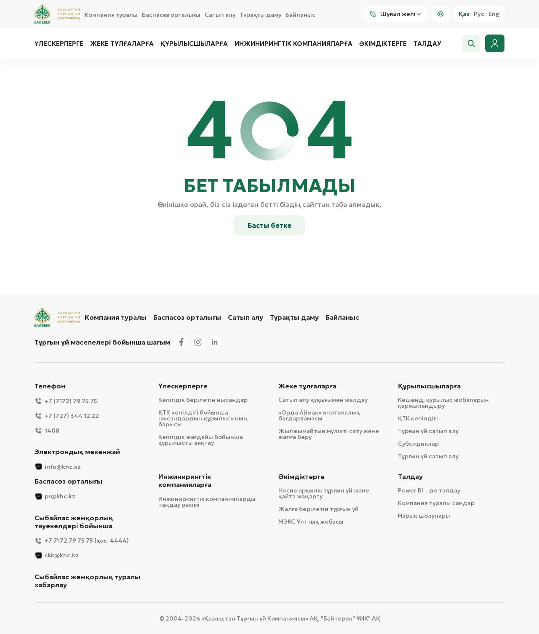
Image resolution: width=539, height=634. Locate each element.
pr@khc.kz (55, 496)
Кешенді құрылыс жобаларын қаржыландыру (443, 403)
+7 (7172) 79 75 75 (66, 401)
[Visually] (440, 13)
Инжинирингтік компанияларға (293, 44)
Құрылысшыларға (194, 44)
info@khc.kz (58, 467)
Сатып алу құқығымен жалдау (323, 400)
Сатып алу (220, 15)
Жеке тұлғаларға (122, 44)
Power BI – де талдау (429, 490)
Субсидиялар (418, 444)
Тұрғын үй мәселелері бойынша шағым (102, 342)
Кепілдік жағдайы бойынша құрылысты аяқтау (200, 440)
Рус (479, 14)
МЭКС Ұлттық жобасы (311, 521)
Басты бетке (269, 225)
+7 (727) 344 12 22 (67, 416)
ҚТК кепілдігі (418, 418)
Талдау (427, 44)
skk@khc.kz (57, 555)
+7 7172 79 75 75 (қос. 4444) (82, 541)
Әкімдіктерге (383, 44)
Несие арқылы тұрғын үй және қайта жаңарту (323, 493)
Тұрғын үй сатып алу (428, 431)
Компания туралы (111, 15)
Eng (493, 14)
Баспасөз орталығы (171, 15)
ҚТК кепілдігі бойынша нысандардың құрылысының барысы (203, 418)
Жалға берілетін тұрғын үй (318, 509)
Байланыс (300, 15)
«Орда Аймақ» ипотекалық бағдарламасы (319, 415)
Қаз (464, 14)
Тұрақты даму (260, 15)
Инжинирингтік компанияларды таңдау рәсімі (207, 502)
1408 (47, 430)
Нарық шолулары (424, 516)
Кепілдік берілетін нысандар (203, 400)
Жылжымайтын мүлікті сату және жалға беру (328, 434)
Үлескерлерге (59, 44)
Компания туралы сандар (436, 503)
